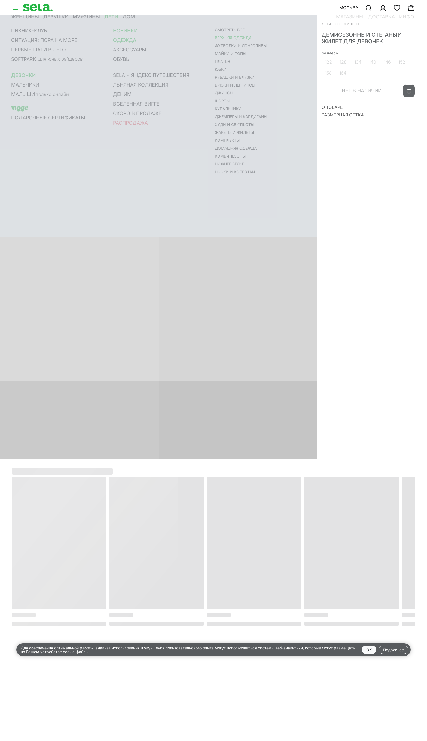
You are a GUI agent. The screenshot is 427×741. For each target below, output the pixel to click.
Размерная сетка (343, 115)
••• (337, 24)
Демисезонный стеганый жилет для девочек (362, 38)
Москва (348, 7)
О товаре (332, 107)
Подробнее (393, 649)
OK (369, 649)
